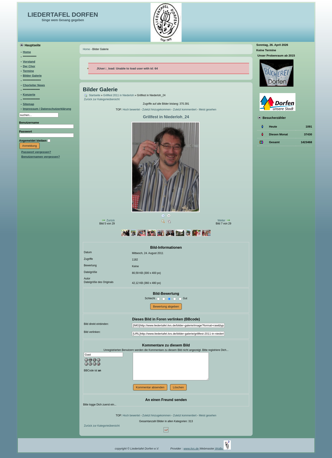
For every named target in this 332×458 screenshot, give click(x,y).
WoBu (223, 448)
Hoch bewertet (131, 109)
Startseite (94, 95)
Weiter (221, 220)
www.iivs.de (192, 448)
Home (86, 49)
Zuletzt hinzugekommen (156, 109)
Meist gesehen (207, 109)
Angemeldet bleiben (33, 140)
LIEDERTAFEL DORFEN (63, 14)
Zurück (111, 220)
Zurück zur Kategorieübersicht (102, 99)
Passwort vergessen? (36, 152)
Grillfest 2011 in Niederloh (118, 95)
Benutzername (29, 122)
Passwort (25, 131)
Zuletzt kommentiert (185, 109)
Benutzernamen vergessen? (40, 156)
